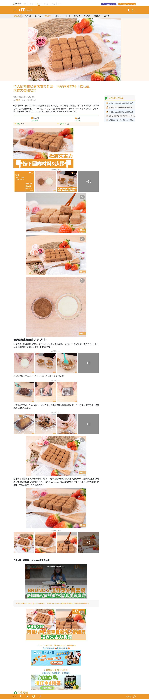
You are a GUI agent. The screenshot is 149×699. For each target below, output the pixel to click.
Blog (53, 4)
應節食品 (97, 16)
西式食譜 (77, 16)
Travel (31, 4)
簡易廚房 (17, 16)
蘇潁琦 (18, 100)
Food (38, 4)
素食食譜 (87, 16)
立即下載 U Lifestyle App (128, 4)
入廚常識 (28, 16)
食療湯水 (57, 16)
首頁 (15, 97)
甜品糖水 (47, 16)
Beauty (46, 4)
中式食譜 (67, 16)
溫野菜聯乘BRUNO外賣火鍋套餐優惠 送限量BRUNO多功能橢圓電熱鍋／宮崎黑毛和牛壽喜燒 (55, 603)
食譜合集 (106, 16)
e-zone (60, 4)
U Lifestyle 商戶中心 (110, 4)
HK (25, 4)
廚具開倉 (38, 16)
